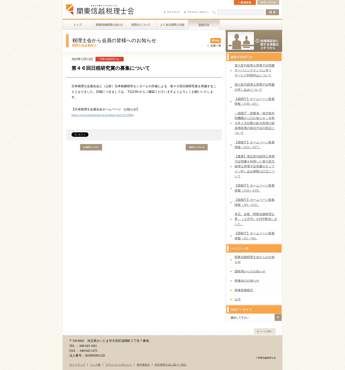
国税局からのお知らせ (250, 271)
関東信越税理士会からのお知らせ (255, 259)
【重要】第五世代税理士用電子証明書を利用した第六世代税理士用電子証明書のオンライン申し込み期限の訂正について (255, 166)
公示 (238, 299)
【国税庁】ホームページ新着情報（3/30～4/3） (255, 101)
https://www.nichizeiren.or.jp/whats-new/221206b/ (103, 115)
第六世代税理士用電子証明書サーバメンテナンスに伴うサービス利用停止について (255, 70)
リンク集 (95, 364)
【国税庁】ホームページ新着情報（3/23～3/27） (255, 145)
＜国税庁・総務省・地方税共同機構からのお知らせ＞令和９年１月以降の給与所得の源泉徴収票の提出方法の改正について (255, 123)
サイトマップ (77, 364)
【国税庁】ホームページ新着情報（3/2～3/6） (255, 236)
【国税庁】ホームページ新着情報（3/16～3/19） (255, 188)
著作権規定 (143, 364)
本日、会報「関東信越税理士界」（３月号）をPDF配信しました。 (256, 219)
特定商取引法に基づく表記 (170, 364)
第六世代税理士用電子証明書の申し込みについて (255, 87)
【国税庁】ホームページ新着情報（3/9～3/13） (255, 202)
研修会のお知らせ (247, 280)
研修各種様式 (244, 290)
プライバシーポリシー (118, 364)
